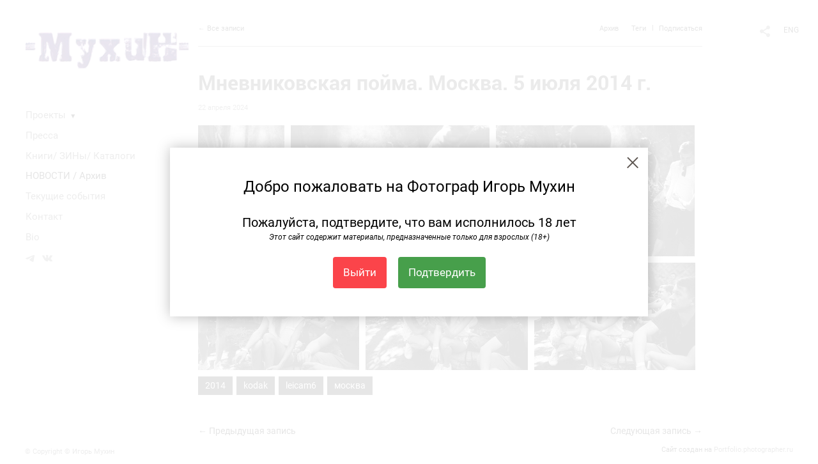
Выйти (359, 272)
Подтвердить (441, 272)
